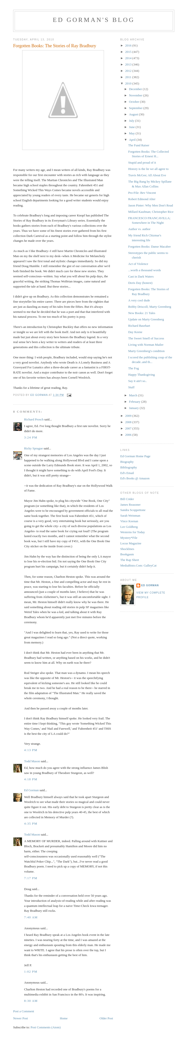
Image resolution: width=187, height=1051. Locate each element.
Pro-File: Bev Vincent (142, 193)
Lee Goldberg (129, 527)
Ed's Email (127, 473)
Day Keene (135, 332)
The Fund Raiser (138, 145)
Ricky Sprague (33, 448)
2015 (128, 52)
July (132, 120)
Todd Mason (32, 761)
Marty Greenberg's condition (146, 351)
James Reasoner (130, 504)
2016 (128, 45)
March (133, 395)
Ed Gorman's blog (94, 19)
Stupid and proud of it (142, 162)
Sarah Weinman (130, 515)
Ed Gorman (31, 790)
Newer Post (20, 1018)
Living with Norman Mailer (145, 344)
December (136, 89)
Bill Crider (127, 499)
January (134, 408)
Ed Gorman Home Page (135, 456)
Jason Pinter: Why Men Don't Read (150, 205)
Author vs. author (139, 229)
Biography (127, 462)
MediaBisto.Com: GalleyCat (138, 565)
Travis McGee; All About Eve (147, 175)
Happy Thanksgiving (141, 374)
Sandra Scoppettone (133, 510)
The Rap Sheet (129, 560)
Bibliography (128, 467)
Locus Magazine (130, 543)
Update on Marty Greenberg (146, 319)
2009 (128, 416)
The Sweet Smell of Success (146, 338)
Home (64, 1018)
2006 (128, 435)
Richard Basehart (139, 325)
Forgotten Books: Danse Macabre (149, 246)
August (134, 114)
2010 (128, 83)
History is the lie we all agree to (148, 169)
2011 (128, 77)
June (132, 127)
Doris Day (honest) (140, 283)
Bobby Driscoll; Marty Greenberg (149, 306)
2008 (128, 422)
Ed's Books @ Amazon (135, 478)
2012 (128, 71)
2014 (128, 58)
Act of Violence (138, 264)
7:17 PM (30, 878)
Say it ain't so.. (137, 381)
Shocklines (127, 549)
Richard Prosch (34, 419)
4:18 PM (30, 779)
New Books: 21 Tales (141, 313)
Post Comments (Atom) (46, 1027)
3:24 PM (30, 437)
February (135, 401)
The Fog (133, 368)
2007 (128, 428)
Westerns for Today (132, 532)
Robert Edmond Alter (141, 199)
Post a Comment (23, 1011)
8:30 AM (31, 1001)
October (134, 101)
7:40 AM (31, 917)
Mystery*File (128, 537)
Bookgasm (127, 554)
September (136, 108)
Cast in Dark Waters (141, 276)
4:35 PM (30, 823)
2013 (128, 64)
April (133, 139)
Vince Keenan (129, 521)
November (136, 95)
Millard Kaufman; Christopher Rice (150, 212)
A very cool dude (139, 300)
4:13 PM (30, 750)
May (132, 133)
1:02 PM (30, 971)
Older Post (106, 1018)
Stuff (131, 387)
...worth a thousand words (144, 270)
